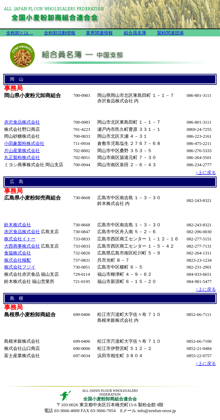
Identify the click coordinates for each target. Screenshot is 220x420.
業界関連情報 (99, 32)
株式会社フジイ (19, 267)
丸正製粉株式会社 (22, 157)
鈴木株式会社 (17, 225)
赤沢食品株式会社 (22, 122)
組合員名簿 (135, 32)
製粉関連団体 (170, 32)
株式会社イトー (19, 239)
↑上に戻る (206, 172)
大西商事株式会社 (22, 246)
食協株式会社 (17, 253)
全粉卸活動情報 (59, 32)
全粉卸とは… (19, 32)
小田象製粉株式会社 (24, 143)
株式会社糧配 (17, 260)
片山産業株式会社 (22, 150)
